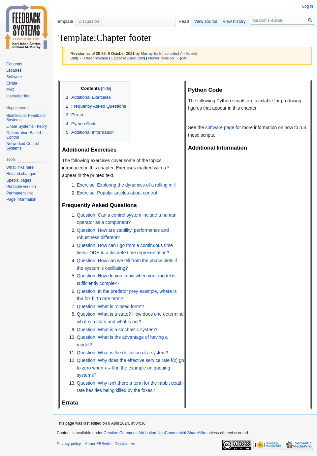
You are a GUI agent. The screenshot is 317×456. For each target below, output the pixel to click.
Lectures (13, 70)
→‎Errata (189, 53)
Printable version (21, 186)
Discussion (89, 21)
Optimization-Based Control (23, 135)
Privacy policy (69, 443)
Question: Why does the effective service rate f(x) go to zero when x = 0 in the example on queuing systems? (130, 368)
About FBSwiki (98, 443)
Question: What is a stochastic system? (117, 329)
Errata (11, 83)
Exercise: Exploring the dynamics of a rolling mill (126, 185)
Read (183, 21)
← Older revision (93, 58)
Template (64, 21)
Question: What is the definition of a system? (122, 352)
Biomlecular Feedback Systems (26, 118)
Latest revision (123, 58)
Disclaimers (124, 443)
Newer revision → (163, 58)
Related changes (21, 173)
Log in (307, 6)
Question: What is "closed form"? (110, 306)
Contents (14, 64)
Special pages (18, 180)
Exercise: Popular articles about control (117, 192)
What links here (20, 167)
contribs (171, 53)
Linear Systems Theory (26, 126)
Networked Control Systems (22, 146)
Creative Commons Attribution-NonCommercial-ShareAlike (155, 433)
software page (219, 127)
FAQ (10, 90)
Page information (21, 199)
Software (14, 77)
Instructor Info (18, 96)
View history (234, 21)
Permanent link (19, 193)
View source (205, 21)
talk (158, 53)
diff (74, 58)
